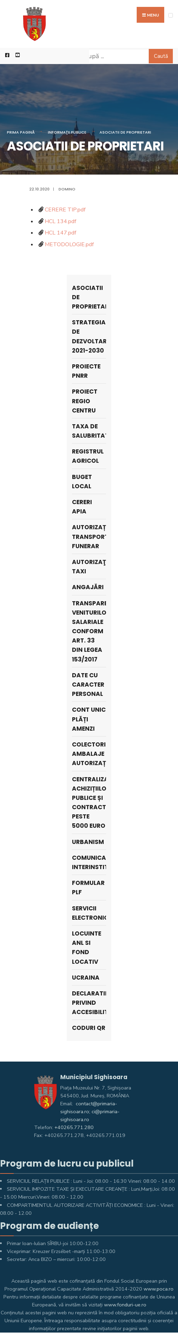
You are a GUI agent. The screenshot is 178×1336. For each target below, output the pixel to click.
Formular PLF (88, 887)
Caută (161, 56)
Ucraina (86, 977)
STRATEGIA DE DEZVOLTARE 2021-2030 (89, 336)
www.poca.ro (159, 1288)
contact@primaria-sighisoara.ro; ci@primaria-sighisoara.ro (89, 1111)
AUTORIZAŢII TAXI (89, 566)
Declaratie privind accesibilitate (89, 1002)
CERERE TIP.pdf (65, 209)
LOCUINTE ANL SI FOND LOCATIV (86, 947)
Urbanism (88, 842)
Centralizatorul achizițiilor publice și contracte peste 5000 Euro (89, 802)
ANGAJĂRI (88, 587)
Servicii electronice (89, 913)
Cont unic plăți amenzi (89, 719)
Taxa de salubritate (89, 431)
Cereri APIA (82, 506)
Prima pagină (21, 132)
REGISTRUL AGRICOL (88, 456)
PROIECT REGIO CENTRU (84, 400)
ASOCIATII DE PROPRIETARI (125, 132)
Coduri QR (88, 1028)
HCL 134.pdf (60, 221)
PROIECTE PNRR (86, 371)
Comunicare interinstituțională (89, 862)
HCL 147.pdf (60, 233)
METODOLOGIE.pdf (69, 244)
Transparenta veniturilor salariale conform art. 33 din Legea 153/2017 (89, 631)
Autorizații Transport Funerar (89, 536)
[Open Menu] (170, 15)
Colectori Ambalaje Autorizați (89, 753)
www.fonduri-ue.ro (125, 1304)
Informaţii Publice (67, 132)
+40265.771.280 (74, 1127)
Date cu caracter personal (88, 684)
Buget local (82, 481)
